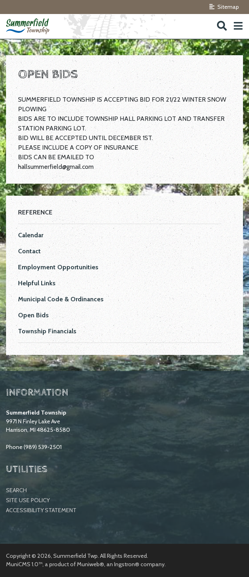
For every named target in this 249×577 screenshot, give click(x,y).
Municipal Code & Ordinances (61, 299)
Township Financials (47, 331)
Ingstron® (126, 564)
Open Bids (33, 315)
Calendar (30, 235)
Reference (35, 212)
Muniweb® (90, 564)
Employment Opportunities (58, 267)
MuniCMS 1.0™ (24, 564)
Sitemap (224, 6)
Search (16, 490)
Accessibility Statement (41, 510)
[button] (238, 26)
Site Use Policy (28, 500)
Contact (29, 251)
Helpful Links (37, 283)
